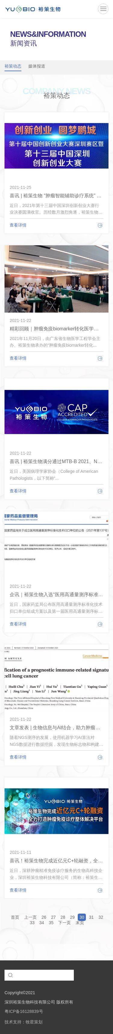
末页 (80, 922)
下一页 (64, 922)
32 (101, 917)
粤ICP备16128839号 (24, 1011)
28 (63, 917)
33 (32, 922)
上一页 (30, 917)
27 (53, 917)
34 (41, 922)
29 (72, 917)
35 (51, 922)
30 (82, 917)
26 (44, 917)
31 (91, 917)
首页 (15, 917)
